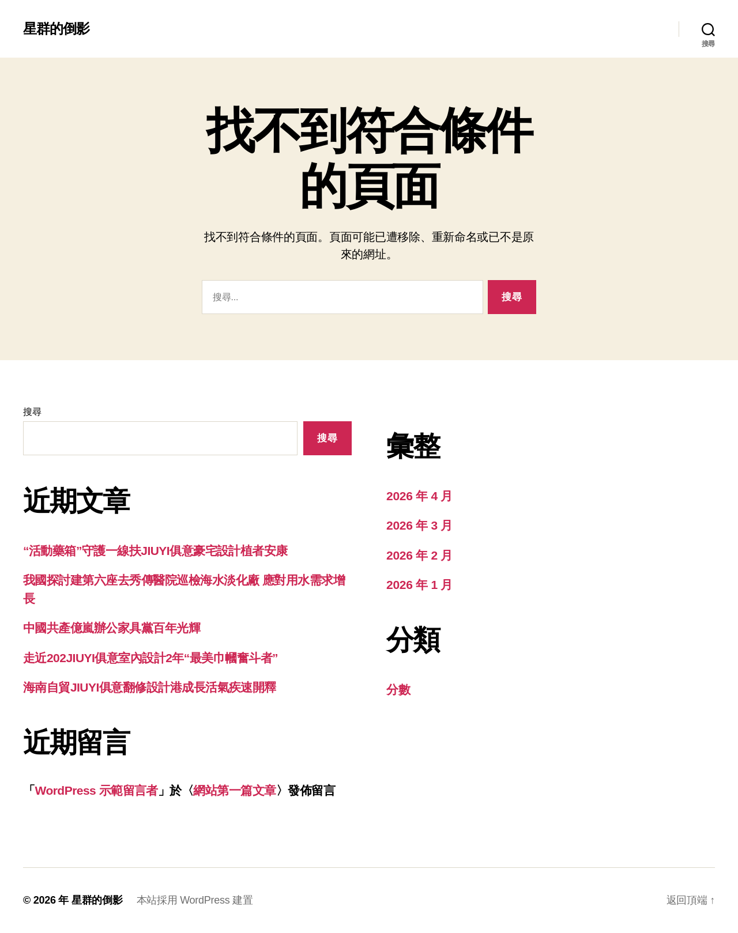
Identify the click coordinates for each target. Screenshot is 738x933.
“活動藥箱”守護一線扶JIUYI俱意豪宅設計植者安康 (155, 550)
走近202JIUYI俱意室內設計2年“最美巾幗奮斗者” (150, 657)
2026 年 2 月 (419, 555)
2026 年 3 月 (419, 525)
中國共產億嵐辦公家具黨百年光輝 (111, 627)
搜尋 (32, 412)
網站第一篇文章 (234, 790)
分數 (398, 689)
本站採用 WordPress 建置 (195, 900)
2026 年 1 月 (419, 584)
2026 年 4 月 (419, 496)
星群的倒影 (56, 29)
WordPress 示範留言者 (96, 790)
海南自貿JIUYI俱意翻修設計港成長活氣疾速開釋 (149, 687)
